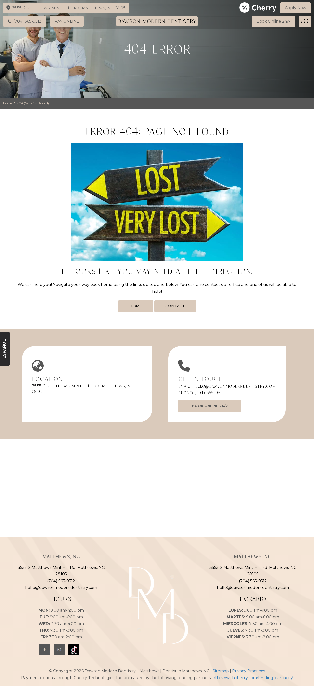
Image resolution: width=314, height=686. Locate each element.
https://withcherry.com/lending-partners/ (252, 677)
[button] (305, 21)
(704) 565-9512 (208, 392)
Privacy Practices (248, 671)
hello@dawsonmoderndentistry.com (234, 386)
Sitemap (221, 671)
